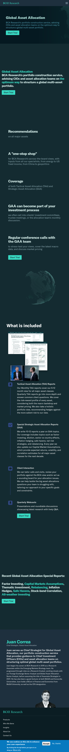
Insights (6, 728)
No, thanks (56, 743)
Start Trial (12, 32)
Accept (46, 743)
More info (17, 750)
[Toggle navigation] (67, 3)
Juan (9, 650)
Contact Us (7, 736)
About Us (6, 732)
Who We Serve (8, 724)
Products (6, 720)
